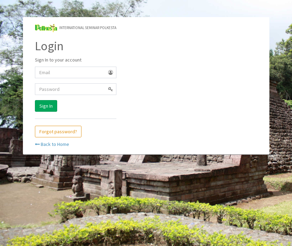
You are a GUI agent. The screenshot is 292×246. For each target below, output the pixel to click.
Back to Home (52, 144)
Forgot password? (58, 131)
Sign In (46, 106)
